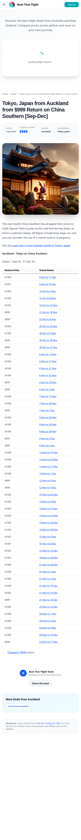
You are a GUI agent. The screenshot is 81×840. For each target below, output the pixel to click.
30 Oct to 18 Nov (48, 340)
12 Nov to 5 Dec (47, 480)
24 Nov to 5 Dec (47, 620)
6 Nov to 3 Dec (47, 389)
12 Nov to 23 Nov (48, 459)
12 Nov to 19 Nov (48, 452)
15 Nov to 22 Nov (48, 515)
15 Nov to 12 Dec (48, 550)
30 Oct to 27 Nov (48, 347)
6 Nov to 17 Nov (48, 361)
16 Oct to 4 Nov (47, 291)
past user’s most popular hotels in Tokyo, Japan (41, 245)
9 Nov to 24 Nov (48, 424)
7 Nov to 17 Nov (48, 396)
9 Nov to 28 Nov (48, 431)
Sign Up (71, 4)
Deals (13, 94)
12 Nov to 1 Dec (47, 473)
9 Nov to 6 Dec (47, 445)
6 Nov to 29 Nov (48, 382)
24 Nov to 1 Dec (47, 613)
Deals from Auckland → (19, 706)
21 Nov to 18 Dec (48, 599)
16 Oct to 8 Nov (47, 298)
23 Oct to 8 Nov (47, 319)
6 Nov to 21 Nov (48, 368)
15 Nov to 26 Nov (48, 522)
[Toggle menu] (4, 4)
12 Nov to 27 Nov (48, 466)
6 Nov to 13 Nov (48, 354)
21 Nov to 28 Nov (48, 564)
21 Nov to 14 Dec (48, 592)
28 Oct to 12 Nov (48, 326)
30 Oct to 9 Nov (47, 333)
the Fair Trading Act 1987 (48, 723)
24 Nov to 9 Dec (47, 627)
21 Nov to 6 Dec (47, 578)
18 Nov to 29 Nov (48, 557)
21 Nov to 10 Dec (48, 585)
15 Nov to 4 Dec (47, 501)
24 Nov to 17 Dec (48, 641)
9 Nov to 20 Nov (48, 417)
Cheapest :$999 (16, 652)
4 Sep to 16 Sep (47, 284)
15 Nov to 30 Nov (48, 529)
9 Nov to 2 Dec (47, 438)
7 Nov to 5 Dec (47, 410)
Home (5, 94)
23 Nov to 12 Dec (48, 606)
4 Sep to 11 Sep (47, 277)
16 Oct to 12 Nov (48, 305)
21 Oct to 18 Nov (48, 312)
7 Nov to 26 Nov (48, 403)
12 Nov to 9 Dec (47, 487)
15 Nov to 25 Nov (48, 494)
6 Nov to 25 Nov (48, 375)
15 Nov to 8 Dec (47, 543)
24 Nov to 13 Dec (48, 634)
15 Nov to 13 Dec (48, 508)
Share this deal (40, 683)
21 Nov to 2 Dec (47, 571)
